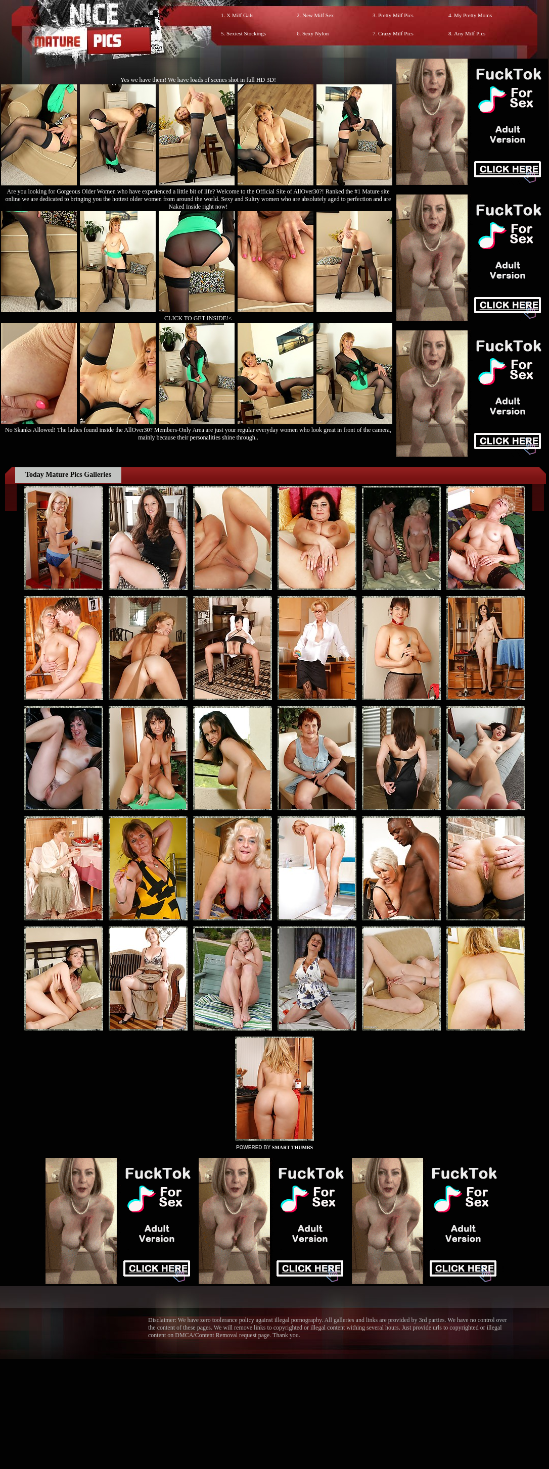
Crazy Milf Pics (396, 33)
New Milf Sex (318, 15)
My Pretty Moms (473, 15)
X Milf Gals (239, 15)
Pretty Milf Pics (396, 15)
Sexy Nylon (315, 33)
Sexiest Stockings (246, 33)
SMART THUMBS (292, 1147)
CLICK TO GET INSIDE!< (198, 318)
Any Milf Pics (469, 33)
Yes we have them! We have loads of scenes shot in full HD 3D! (198, 79)
